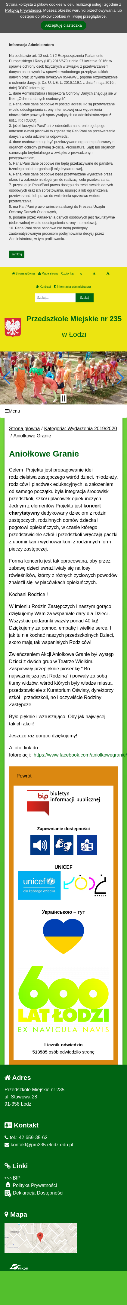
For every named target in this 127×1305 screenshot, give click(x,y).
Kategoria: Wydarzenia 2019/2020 (80, 428)
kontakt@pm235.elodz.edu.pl (39, 1144)
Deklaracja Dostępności (34, 1193)
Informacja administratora (72, 286)
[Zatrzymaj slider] (63, 398)
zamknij (17, 254)
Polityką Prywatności (23, 10)
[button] (7, 377)
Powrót (24, 775)
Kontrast (43, 286)
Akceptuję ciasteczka (63, 25)
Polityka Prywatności (31, 1185)
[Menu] (63, 411)
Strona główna (23, 273)
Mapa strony (48, 273)
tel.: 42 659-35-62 (26, 1137)
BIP (12, 1177)
